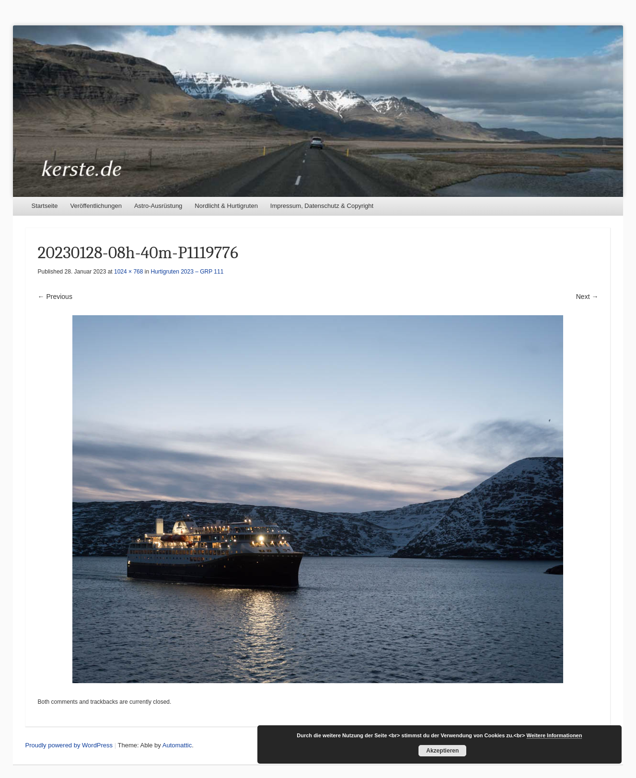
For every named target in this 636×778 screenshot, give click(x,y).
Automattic (177, 745)
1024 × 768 (128, 271)
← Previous (55, 296)
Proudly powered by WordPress (69, 745)
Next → (587, 296)
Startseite (45, 205)
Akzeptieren (442, 750)
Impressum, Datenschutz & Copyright (321, 205)
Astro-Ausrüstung (158, 205)
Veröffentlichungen (95, 205)
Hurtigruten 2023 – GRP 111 (186, 271)
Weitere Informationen (554, 735)
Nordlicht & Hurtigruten (226, 205)
